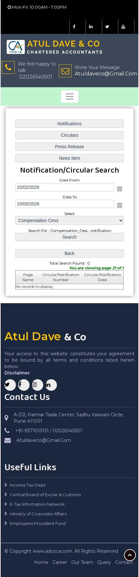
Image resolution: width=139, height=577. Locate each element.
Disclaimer (17, 373)
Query (104, 562)
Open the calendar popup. (119, 188)
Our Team (82, 562)
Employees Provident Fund (38, 523)
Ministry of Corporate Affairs (38, 513)
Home (41, 562)
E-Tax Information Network (37, 504)
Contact (124, 562)
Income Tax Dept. (28, 485)
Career (59, 562)
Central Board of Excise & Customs (45, 494)
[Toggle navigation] (70, 96)
